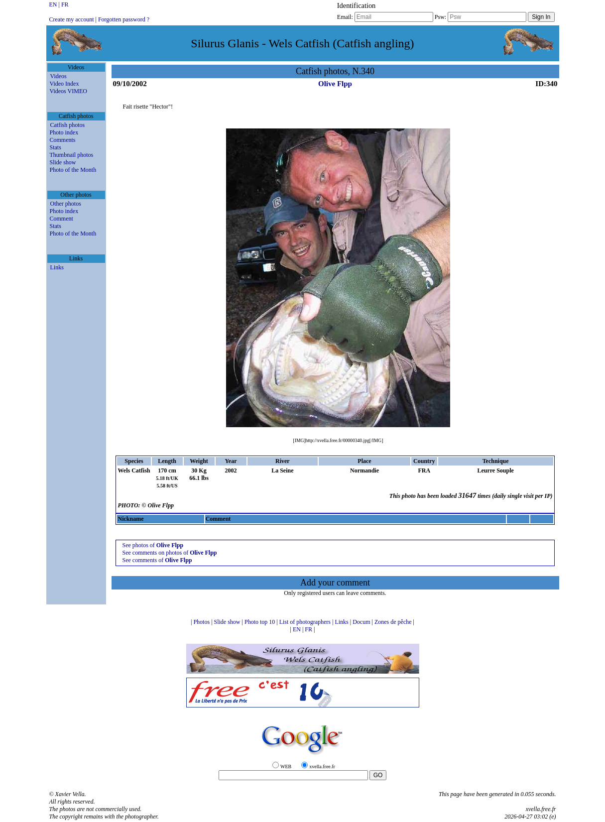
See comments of (157, 560)
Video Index (64, 83)
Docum (362, 621)
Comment (61, 218)
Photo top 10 (260, 621)
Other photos (65, 203)
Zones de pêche (393, 621)
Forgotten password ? (123, 19)
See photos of (152, 545)
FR (65, 4)
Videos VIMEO (68, 91)
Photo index (64, 132)
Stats (55, 147)
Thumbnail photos (72, 154)
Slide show (63, 162)
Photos (202, 621)
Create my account (71, 19)
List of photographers (305, 621)
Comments (63, 139)
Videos (58, 76)
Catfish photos (67, 124)
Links (57, 267)
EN (54, 4)
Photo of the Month (73, 169)
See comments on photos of (169, 552)
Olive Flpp (335, 84)
